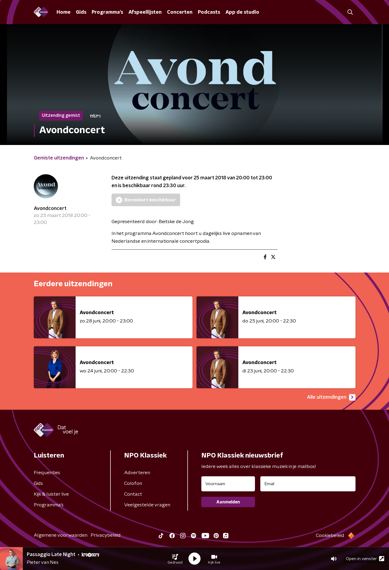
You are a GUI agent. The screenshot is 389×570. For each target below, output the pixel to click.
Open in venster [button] (365, 558)
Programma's (107, 12)
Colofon (133, 483)
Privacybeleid (106, 535)
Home (64, 12)
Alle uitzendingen (331, 397)
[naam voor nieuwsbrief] (228, 483)
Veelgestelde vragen (147, 505)
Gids (81, 12)
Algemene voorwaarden (60, 535)
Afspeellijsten (145, 12)
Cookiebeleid (330, 535)
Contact (133, 494)
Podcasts (209, 12)
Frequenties (47, 472)
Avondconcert (50, 208)
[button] (175, 558)
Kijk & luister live (51, 494)
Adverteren (137, 472)
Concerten (179, 12)
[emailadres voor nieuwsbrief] (307, 483)
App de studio (242, 12)
